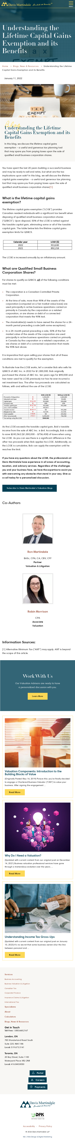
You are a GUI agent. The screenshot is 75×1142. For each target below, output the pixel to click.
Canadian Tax (10, 988)
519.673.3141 (17, 1047)
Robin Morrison (38, 611)
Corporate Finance (13, 993)
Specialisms (10, 1006)
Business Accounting (13, 979)
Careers (38, 1079)
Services (9, 974)
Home (5, 66)
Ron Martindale (37, 552)
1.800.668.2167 (21, 1030)
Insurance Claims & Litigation (17, 997)
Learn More (37, 696)
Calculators (10, 1016)
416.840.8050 (17, 1064)
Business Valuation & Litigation (17, 984)
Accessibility (29, 1126)
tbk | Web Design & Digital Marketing (37, 1137)
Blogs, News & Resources (26, 66)
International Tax (12, 1002)
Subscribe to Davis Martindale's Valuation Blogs (29, 488)
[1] (51, 187)
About (8, 1011)
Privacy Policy (45, 1126)
